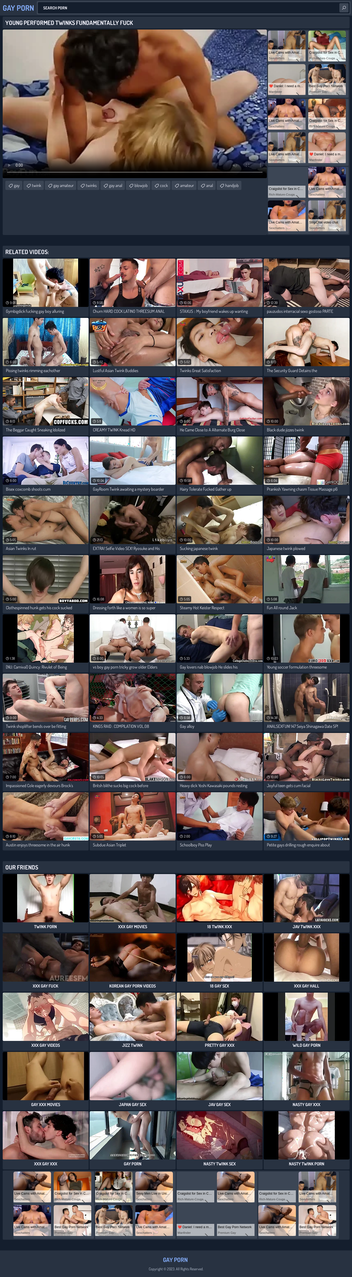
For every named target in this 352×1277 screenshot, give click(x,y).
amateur (187, 185)
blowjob (141, 185)
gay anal (115, 185)
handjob (232, 185)
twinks (91, 185)
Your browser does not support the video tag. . (135, 104)
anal (209, 185)
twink (36, 185)
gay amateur (63, 185)
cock (164, 185)
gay (17, 185)
